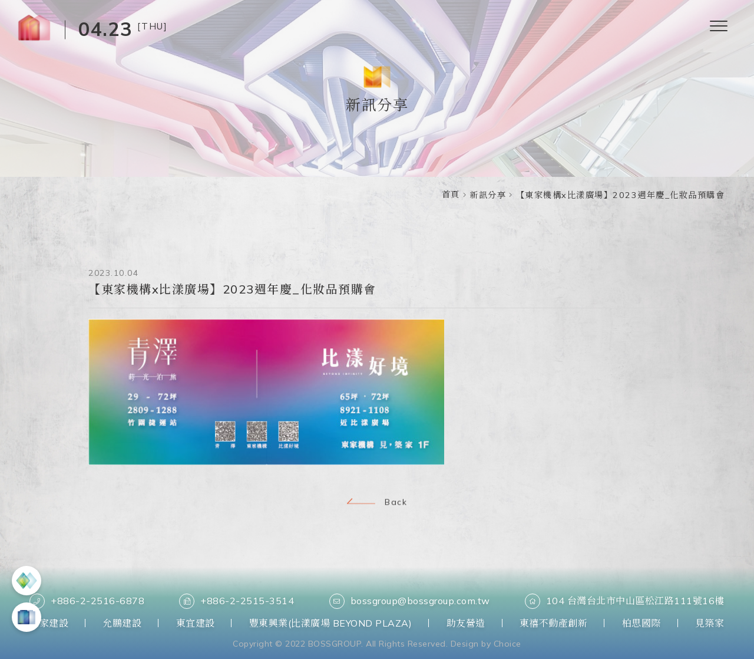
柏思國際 (641, 623)
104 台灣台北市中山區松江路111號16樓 (625, 601)
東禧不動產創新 (554, 623)
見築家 (710, 623)
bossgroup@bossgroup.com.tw (409, 601)
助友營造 (466, 623)
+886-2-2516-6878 (86, 601)
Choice (507, 643)
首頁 (451, 194)
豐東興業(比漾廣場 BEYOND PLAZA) (330, 623)
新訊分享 (487, 195)
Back (377, 502)
